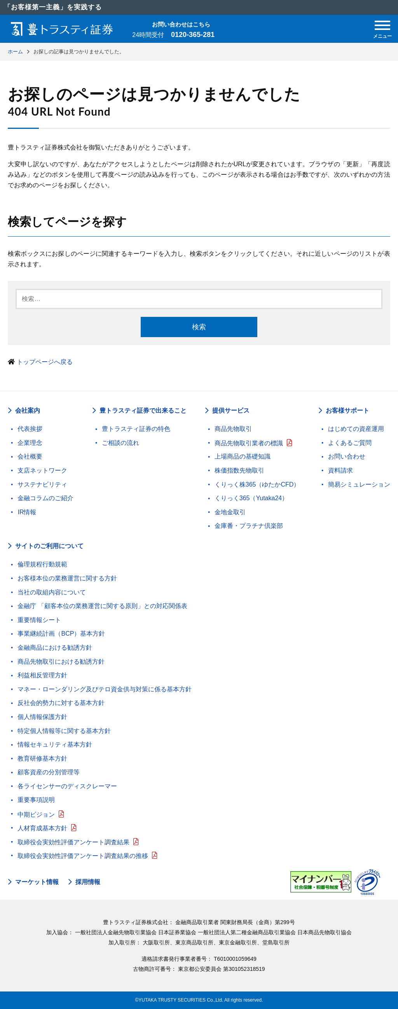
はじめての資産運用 (356, 428)
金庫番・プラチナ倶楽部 (249, 525)
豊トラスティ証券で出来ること (143, 410)
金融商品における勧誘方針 (54, 647)
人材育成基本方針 (42, 828)
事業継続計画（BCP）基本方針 (61, 633)
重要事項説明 (36, 799)
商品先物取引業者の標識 (249, 443)
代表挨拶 (29, 428)
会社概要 (29, 456)
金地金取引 (230, 512)
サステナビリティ (42, 484)
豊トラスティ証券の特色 (136, 428)
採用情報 (87, 882)
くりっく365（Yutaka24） (251, 498)
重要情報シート (39, 620)
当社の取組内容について (51, 592)
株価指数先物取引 (239, 470)
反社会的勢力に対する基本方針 (61, 703)
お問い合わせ (346, 456)
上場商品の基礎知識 (243, 456)
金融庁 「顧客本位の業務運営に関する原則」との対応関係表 (102, 606)
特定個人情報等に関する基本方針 (64, 731)
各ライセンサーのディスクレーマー (67, 786)
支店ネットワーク (42, 470)
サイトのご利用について (49, 546)
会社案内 (27, 410)
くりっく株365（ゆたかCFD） (257, 484)
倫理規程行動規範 (42, 564)
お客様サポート (347, 410)
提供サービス (231, 410)
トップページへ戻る (45, 362)
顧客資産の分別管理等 (48, 772)
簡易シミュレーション (359, 484)
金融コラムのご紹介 (45, 498)
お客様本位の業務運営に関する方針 (67, 578)
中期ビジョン (36, 814)
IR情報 (26, 512)
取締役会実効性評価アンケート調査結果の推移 (82, 856)
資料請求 (340, 470)
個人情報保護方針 (42, 717)
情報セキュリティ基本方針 (54, 744)
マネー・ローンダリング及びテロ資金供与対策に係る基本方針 (104, 689)
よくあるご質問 (350, 442)
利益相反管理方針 (42, 675)
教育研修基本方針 (42, 758)
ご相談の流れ (120, 442)
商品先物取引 (233, 428)
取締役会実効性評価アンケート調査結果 (73, 842)
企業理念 (29, 442)
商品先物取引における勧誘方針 (61, 661)
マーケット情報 (37, 882)
